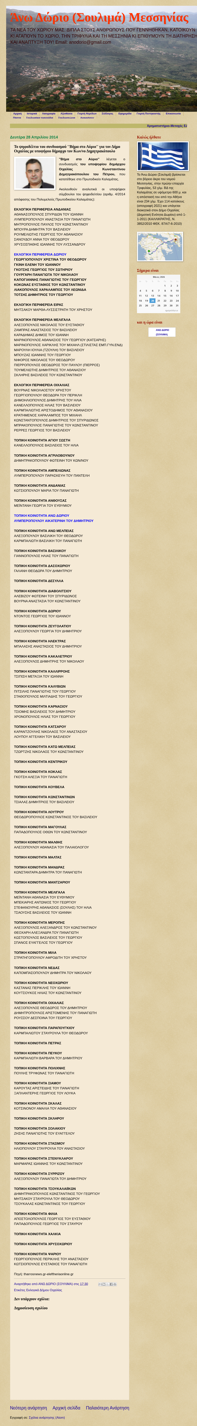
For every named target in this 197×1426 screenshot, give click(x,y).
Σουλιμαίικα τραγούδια (39, 117)
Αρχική (17, 113)
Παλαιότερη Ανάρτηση (107, 1407)
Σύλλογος (107, 113)
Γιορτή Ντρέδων (87, 113)
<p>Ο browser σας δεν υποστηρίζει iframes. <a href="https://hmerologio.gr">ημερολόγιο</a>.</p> (158, 294)
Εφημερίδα (125, 113)
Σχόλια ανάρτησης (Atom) (47, 1417)
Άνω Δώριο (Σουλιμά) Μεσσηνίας (99, 17)
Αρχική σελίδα (66, 1407)
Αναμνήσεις (87, 117)
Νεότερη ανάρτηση (28, 1407)
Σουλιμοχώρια (66, 117)
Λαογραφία (48, 113)
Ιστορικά (32, 113)
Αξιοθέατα (66, 113)
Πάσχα (17, 117)
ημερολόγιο (171, 310)
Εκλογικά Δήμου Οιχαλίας (44, 1290)
